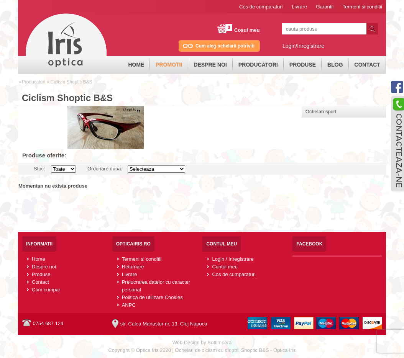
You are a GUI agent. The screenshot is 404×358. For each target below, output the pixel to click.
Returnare (133, 267)
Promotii (169, 65)
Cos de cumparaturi (260, 7)
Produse (302, 65)
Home (136, 65)
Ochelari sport (321, 111)
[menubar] (254, 65)
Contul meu (224, 267)
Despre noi (210, 65)
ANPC (129, 305)
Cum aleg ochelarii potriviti (225, 46)
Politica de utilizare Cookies (152, 297)
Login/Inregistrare (303, 46)
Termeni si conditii (362, 7)
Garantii (325, 7)
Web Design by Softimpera (202, 342)
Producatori (258, 65)
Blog (335, 65)
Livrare (299, 7)
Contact (367, 65)
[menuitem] (136, 65)
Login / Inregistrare (232, 259)
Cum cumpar (46, 290)
